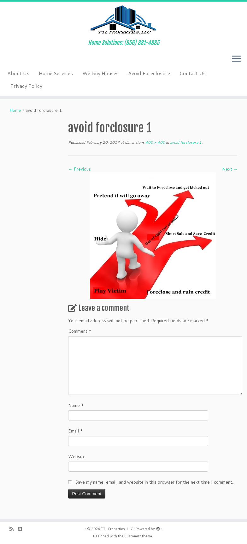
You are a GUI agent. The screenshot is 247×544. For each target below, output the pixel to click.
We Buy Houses (100, 73)
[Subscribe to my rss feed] (13, 529)
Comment (79, 331)
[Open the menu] (236, 59)
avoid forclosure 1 (185, 142)
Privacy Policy (26, 85)
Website (76, 456)
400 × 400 (154, 142)
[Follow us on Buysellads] (22, 529)
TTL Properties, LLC (117, 528)
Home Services (56, 73)
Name (76, 405)
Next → (230, 169)
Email (75, 431)
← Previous (79, 169)
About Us (18, 73)
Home (15, 110)
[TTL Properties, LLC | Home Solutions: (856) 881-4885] (123, 20)
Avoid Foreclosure (149, 73)
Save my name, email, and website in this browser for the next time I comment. (154, 482)
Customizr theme (138, 536)
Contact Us (192, 73)
